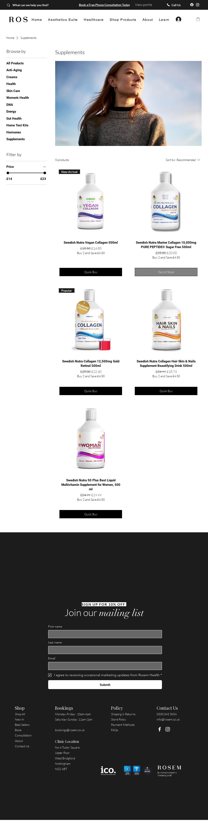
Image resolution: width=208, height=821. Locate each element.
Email (51, 658)
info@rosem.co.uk (168, 719)
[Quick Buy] (90, 272)
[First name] (103, 634)
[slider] (7, 172)
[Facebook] (192, 5)
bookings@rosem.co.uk (70, 730)
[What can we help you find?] (34, 5)
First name (55, 626)
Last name (55, 642)
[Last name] (103, 650)
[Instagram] (197, 5)
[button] (63, 20)
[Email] (103, 666)
